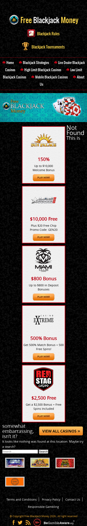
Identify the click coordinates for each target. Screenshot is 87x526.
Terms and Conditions (21, 499)
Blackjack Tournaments (43, 47)
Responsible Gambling (43, 507)
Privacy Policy (51, 499)
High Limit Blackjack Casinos (42, 69)
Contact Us (72, 499)
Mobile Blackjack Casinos (51, 77)
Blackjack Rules (43, 34)
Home (10, 62)
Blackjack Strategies (36, 62)
